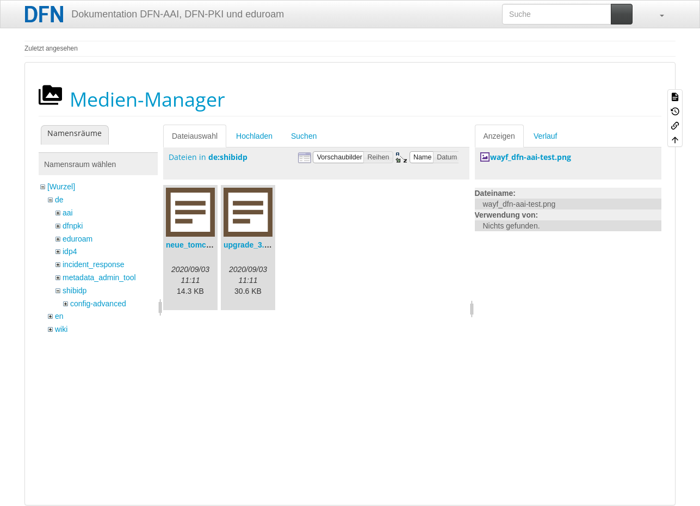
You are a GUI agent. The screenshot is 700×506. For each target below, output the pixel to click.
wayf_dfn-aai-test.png (530, 157)
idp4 (70, 251)
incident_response (94, 264)
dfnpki (73, 225)
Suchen (304, 136)
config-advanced (98, 303)
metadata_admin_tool (99, 277)
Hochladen (254, 136)
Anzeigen (499, 136)
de (59, 199)
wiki (61, 329)
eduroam (77, 239)
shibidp (74, 290)
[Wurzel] (61, 186)
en (59, 316)
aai (68, 212)
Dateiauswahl (195, 136)
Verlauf (545, 136)
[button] (656, 14)
